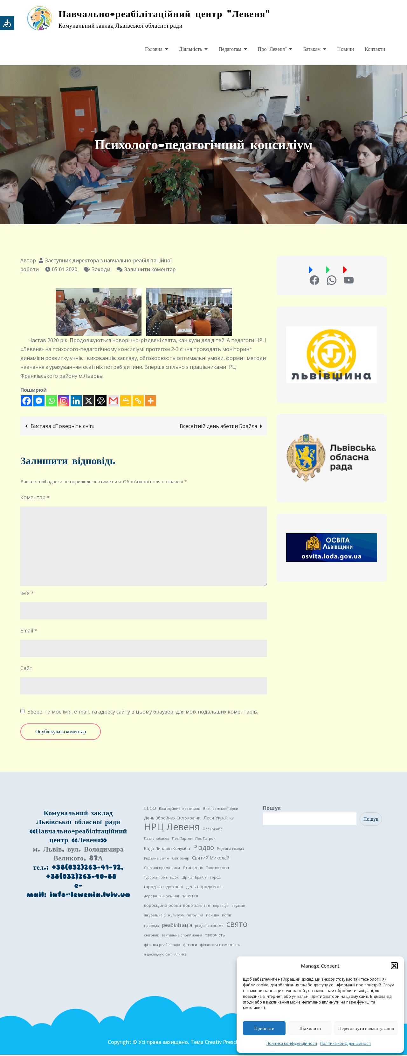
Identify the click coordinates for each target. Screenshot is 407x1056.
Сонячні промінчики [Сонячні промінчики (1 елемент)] (162, 869)
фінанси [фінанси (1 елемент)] (190, 946)
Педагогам (229, 49)
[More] (150, 402)
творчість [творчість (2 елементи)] (215, 936)
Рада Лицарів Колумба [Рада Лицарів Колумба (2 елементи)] (167, 849)
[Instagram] (63, 402)
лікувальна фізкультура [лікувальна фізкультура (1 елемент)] (164, 916)
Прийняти (264, 1028)
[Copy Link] (138, 402)
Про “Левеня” (272, 49)
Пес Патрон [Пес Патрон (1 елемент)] (205, 840)
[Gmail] (113, 402)
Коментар (35, 498)
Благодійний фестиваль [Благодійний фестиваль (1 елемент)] (179, 810)
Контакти (375, 49)
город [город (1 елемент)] (215, 878)
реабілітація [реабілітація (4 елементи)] (177, 926)
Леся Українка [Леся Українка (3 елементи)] (219, 819)
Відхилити (310, 1028)
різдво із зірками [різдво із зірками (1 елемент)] (209, 927)
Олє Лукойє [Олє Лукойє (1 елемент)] (212, 830)
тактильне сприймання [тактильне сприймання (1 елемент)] (182, 936)
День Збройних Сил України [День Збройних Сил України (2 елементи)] (172, 819)
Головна (153, 49)
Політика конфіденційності (291, 1043)
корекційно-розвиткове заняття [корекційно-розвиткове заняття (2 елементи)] (177, 906)
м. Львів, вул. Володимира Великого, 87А (78, 855)
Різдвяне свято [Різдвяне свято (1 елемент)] (156, 859)
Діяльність (190, 49)
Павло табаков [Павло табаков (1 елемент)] (156, 840)
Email (28, 631)
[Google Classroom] (125, 402)
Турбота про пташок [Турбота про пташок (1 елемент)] (161, 878)
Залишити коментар (150, 270)
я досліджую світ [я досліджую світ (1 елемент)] (158, 955)
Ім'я (27, 594)
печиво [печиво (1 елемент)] (212, 916)
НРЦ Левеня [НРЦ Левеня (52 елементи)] (172, 828)
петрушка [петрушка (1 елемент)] (195, 916)
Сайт (26, 669)
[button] (394, 966)
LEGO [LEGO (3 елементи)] (150, 809)
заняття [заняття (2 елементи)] (190, 897)
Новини (345, 49)
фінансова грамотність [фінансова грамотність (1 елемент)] (220, 946)
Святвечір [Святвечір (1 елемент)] (180, 859)
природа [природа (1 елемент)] (151, 927)
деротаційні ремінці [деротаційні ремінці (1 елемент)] (161, 897)
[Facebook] (26, 402)
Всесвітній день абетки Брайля (218, 427)
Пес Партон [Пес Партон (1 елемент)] (182, 840)
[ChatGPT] (101, 402)
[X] (88, 402)
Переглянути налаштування (366, 1028)
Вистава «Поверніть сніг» (62, 427)
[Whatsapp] (51, 402)
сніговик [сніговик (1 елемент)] (151, 936)
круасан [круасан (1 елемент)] (238, 907)
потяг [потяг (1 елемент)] (226, 916)
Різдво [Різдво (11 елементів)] (203, 848)
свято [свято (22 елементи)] (236, 925)
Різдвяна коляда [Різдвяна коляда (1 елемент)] (230, 850)
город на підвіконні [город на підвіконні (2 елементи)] (163, 888)
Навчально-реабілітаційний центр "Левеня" (171, 14)
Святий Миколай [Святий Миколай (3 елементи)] (211, 859)
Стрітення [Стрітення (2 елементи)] (193, 869)
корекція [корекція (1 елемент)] (221, 907)
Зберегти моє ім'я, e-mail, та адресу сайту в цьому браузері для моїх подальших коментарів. (143, 712)
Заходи (101, 270)
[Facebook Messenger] (39, 402)
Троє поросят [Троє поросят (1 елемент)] (217, 869)
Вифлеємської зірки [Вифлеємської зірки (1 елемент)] (220, 810)
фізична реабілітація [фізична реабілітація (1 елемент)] (162, 946)
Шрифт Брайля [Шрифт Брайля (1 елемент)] (194, 878)
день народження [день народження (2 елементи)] (204, 888)
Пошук (272, 809)
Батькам (312, 49)
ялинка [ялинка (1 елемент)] (181, 955)
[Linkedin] (76, 402)
